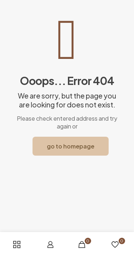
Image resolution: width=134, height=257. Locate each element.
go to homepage (70, 146)
